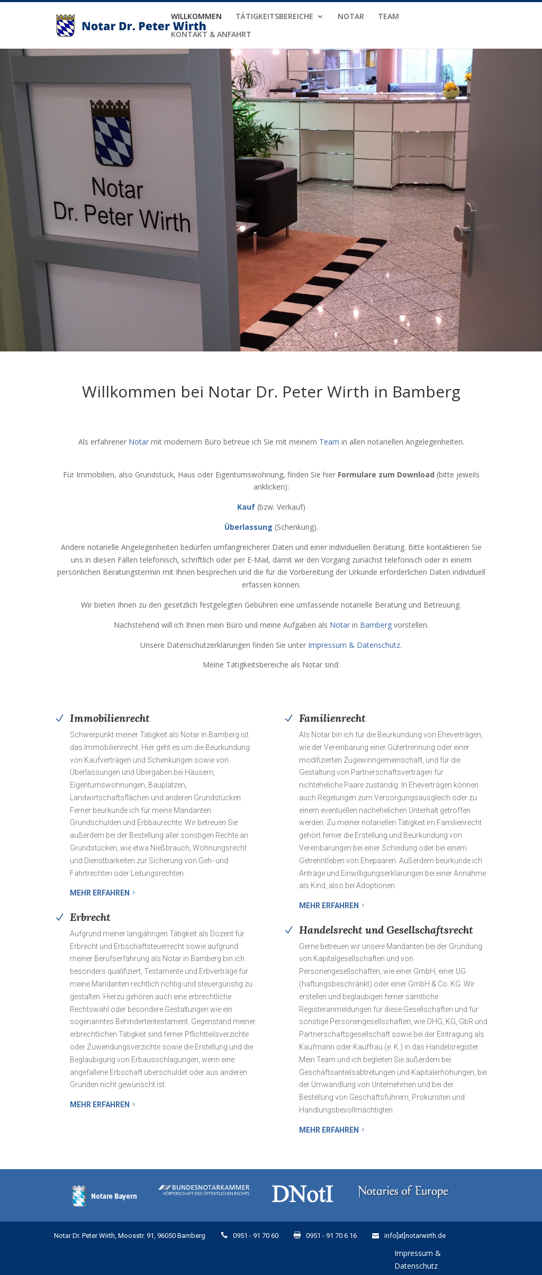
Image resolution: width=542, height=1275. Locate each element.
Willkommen (196, 17)
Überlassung (248, 527)
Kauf (246, 507)
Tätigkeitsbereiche (274, 17)
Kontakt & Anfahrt (211, 35)
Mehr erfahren (100, 893)
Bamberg (376, 625)
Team (388, 17)
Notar (351, 17)
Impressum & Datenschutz (354, 645)
